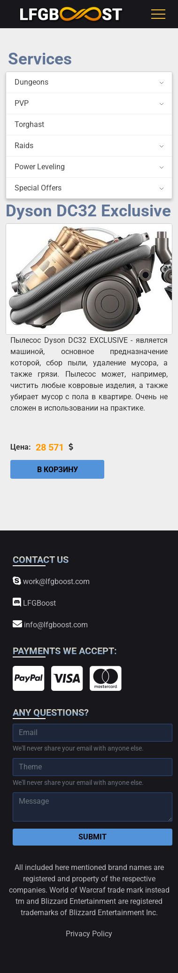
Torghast (29, 124)
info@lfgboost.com (50, 624)
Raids (24, 145)
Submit (92, 836)
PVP (22, 103)
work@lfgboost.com (51, 581)
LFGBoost (34, 603)
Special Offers (38, 187)
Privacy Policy (89, 933)
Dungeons (31, 82)
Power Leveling (40, 166)
